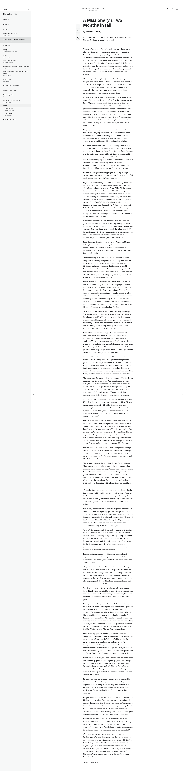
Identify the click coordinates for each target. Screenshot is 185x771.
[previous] (34, 387)
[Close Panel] (28, 9)
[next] (182, 387)
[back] (2, 9)
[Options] (181, 9)
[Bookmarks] (172, 9)
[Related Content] (177, 9)
